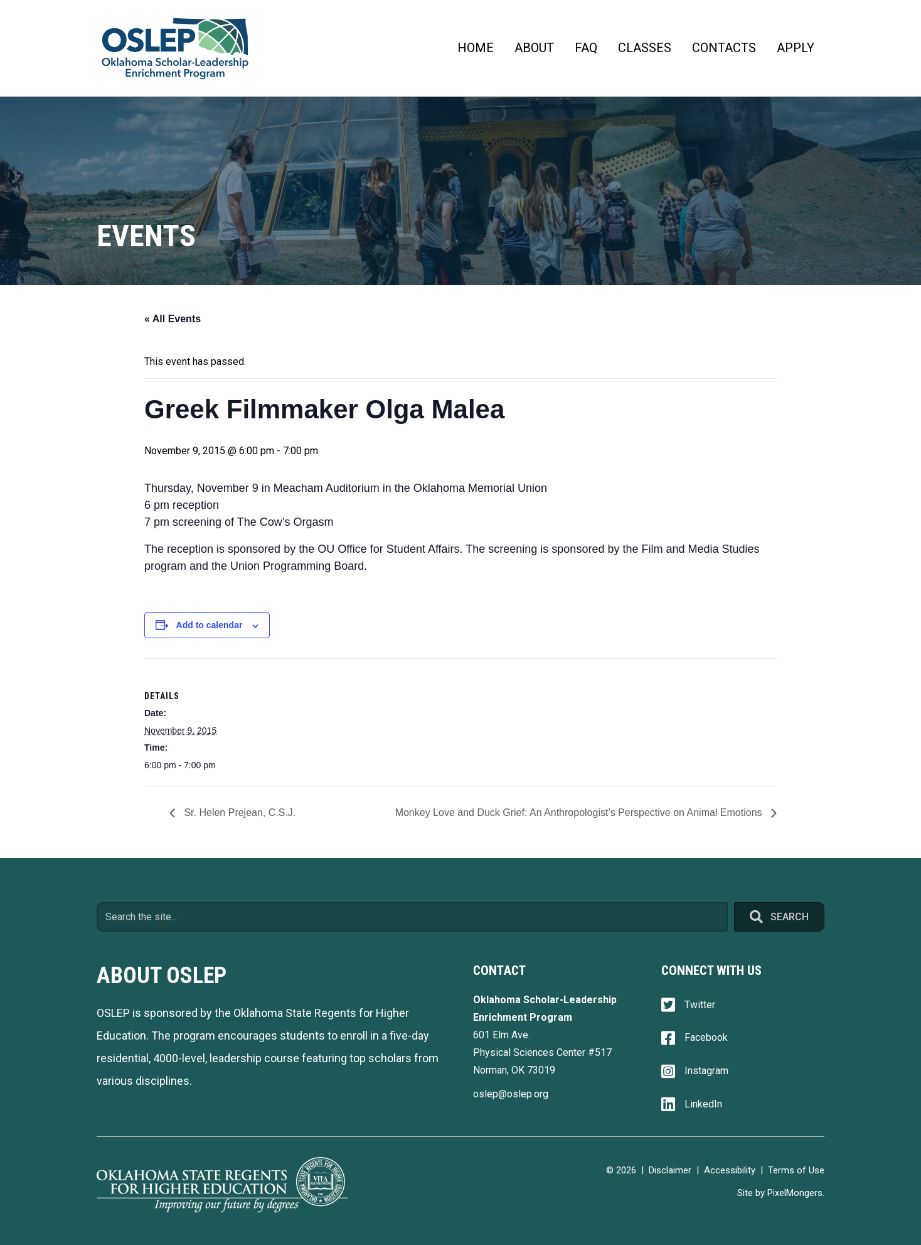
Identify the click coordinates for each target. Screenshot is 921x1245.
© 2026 (621, 1170)
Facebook (706, 1037)
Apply (795, 47)
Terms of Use (796, 1170)
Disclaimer (670, 1170)
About (534, 47)
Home (475, 47)
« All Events (172, 318)
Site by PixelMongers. (780, 1193)
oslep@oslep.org (510, 1094)
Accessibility (729, 1170)
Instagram (706, 1071)
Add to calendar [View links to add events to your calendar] (209, 625)
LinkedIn (703, 1104)
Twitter (699, 1005)
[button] (779, 917)
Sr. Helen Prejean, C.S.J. (238, 812)
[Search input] (412, 917)
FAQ (586, 47)
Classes (644, 47)
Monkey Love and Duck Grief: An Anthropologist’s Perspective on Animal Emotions (580, 812)
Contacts (724, 47)
